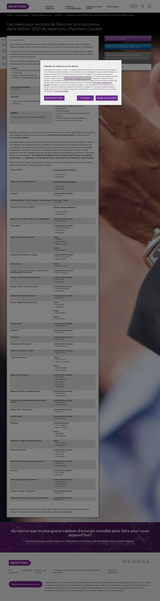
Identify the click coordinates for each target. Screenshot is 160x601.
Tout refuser (85, 98)
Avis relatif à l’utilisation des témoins (77, 78)
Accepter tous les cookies (106, 98)
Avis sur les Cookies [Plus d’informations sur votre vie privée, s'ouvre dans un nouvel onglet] (61, 91)
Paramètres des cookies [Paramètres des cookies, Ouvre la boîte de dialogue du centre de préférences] (54, 98)
